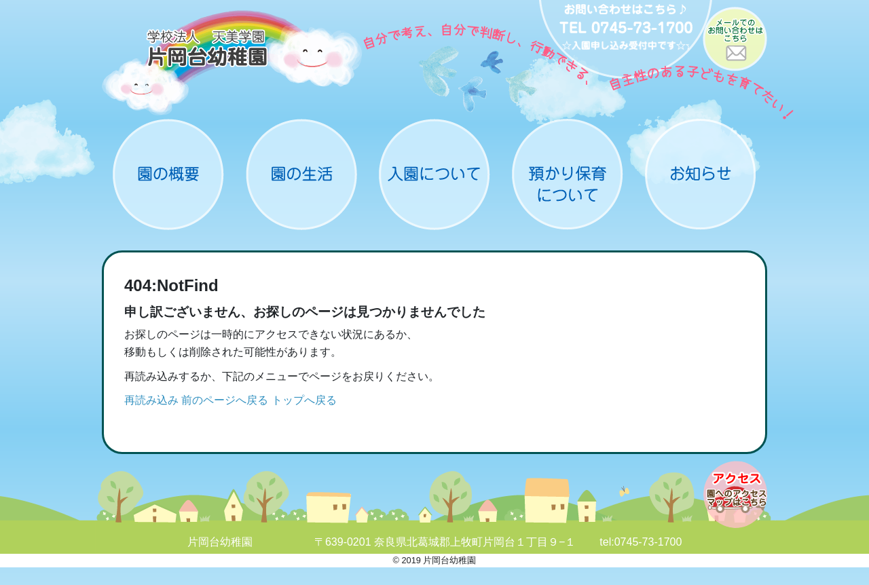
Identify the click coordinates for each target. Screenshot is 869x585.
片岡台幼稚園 (232, 62)
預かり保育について (567, 174)
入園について (434, 174)
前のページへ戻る (224, 400)
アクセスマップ (735, 494)
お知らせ (700, 174)
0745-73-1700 (648, 542)
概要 (168, 174)
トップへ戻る (304, 400)
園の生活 (301, 174)
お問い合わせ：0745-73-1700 (625, 40)
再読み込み (151, 400)
